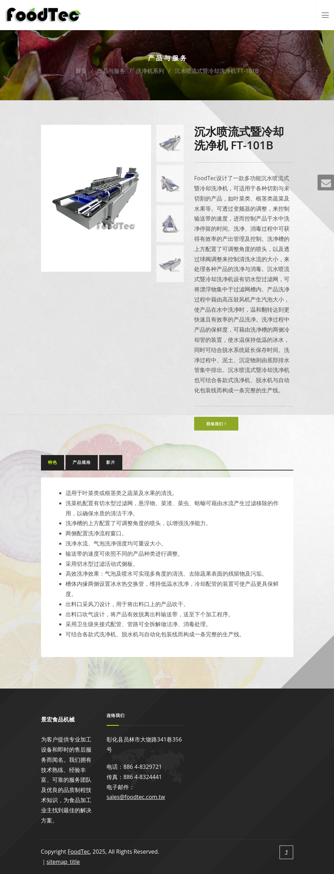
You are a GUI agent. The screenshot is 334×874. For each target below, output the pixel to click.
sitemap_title (63, 862)
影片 (110, 462)
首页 (81, 71)
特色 (52, 462)
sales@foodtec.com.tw (136, 797)
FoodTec (79, 851)
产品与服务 (111, 71)
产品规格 (82, 462)
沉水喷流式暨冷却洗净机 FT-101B (217, 71)
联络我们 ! (216, 423)
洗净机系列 (150, 71)
